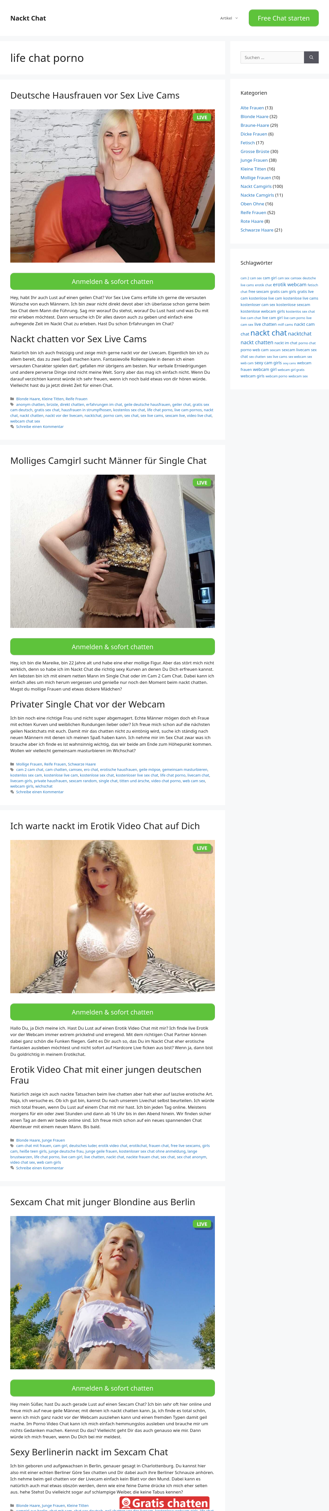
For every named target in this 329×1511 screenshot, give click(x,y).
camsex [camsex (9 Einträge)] (295, 275)
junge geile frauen (101, 1139)
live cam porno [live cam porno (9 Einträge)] (294, 315)
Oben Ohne (252, 201)
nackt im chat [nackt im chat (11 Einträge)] (286, 340)
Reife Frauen (76, 392)
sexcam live (175, 409)
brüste (52, 398)
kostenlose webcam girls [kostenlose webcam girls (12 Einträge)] (263, 308)
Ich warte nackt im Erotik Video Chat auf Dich (105, 817)
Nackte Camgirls (257, 192)
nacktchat (93, 409)
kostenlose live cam (61, 766)
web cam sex (194, 771)
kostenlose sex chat (97, 766)
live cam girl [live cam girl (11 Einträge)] (272, 314)
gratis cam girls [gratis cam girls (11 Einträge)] (283, 288)
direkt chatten (72, 398)
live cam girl (71, 1145)
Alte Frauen (252, 105)
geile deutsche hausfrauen (147, 398)
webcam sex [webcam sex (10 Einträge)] (298, 373)
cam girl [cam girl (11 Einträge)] (270, 274)
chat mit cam (60, 1496)
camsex (75, 760)
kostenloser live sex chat (137, 766)
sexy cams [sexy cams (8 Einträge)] (289, 360)
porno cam (112, 409)
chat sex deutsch (88, 1496)
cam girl (60, 1133)
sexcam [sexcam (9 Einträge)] (275, 347)
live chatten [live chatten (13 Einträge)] (265, 321)
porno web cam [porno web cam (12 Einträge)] (255, 346)
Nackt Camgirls (256, 183)
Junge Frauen (53, 1128)
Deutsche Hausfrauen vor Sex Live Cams (95, 92)
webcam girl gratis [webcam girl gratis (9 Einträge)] (291, 367)
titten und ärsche (134, 771)
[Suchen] (311, 54)
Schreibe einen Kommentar (40, 420)
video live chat (199, 409)
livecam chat (198, 766)
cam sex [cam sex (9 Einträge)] (283, 275)
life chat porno (159, 403)
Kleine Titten (53, 392)
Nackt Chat (28, 16)
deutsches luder (82, 1133)
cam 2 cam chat (29, 760)
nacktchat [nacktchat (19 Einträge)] (300, 330)
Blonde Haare (28, 392)
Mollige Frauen (29, 755)
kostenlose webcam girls (176, 1496)
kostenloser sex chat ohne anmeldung (152, 1139)
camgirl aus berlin (32, 1496)
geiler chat (181, 398)
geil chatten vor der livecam (129, 1496)
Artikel (231, 16)
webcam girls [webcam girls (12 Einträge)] (252, 373)
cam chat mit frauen (33, 1133)
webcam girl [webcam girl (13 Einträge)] (265, 366)
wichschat (43, 777)
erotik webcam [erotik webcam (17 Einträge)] (290, 281)
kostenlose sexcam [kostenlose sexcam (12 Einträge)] (293, 301)
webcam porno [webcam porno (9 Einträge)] (276, 373)
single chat (108, 771)
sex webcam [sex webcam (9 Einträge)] (297, 353)
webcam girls (21, 777)
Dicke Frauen (254, 131)
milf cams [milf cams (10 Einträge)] (285, 321)
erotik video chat (112, 1133)
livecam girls (21, 771)
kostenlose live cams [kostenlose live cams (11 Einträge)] (300, 295)
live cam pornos (188, 403)
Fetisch (248, 140)
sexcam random (83, 771)
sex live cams (152, 409)
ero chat (91, 760)
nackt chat (115, 1145)
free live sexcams (185, 1133)
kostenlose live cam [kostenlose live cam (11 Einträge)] (265, 295)
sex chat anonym (191, 1145)
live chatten (94, 1145)
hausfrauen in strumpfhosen (86, 403)
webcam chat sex (25, 415)
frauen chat (159, 1133)
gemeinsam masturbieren (184, 760)
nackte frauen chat (142, 1145)
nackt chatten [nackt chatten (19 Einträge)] (257, 339)
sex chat (131, 409)
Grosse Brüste (255, 148)
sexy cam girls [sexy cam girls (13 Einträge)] (268, 360)
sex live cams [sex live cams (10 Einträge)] (277, 353)
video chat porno (166, 771)
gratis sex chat (47, 403)
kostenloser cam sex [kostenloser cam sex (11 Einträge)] (258, 301)
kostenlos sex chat (129, 403)
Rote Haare (252, 218)
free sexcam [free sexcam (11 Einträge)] (259, 288)
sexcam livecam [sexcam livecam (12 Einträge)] (296, 346)
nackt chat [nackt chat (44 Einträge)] (268, 330)
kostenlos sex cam (26, 766)
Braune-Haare (255, 122)
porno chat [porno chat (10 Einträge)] (307, 340)
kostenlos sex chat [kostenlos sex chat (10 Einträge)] (300, 308)
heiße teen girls (33, 1139)
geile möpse (149, 760)
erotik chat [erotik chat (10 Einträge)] (263, 282)
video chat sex (22, 1150)
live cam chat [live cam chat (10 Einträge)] (251, 315)
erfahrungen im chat (104, 398)
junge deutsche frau (66, 1139)
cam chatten (56, 760)
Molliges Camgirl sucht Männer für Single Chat (108, 454)
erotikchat (138, 1133)
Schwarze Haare (82, 755)
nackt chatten (31, 409)
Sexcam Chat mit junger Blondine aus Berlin (102, 1190)
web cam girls (49, 1150)
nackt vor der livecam (64, 409)
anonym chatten (30, 398)
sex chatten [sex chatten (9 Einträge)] (257, 353)
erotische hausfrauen (118, 760)
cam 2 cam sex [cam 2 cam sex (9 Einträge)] (251, 275)
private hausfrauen (50, 771)
